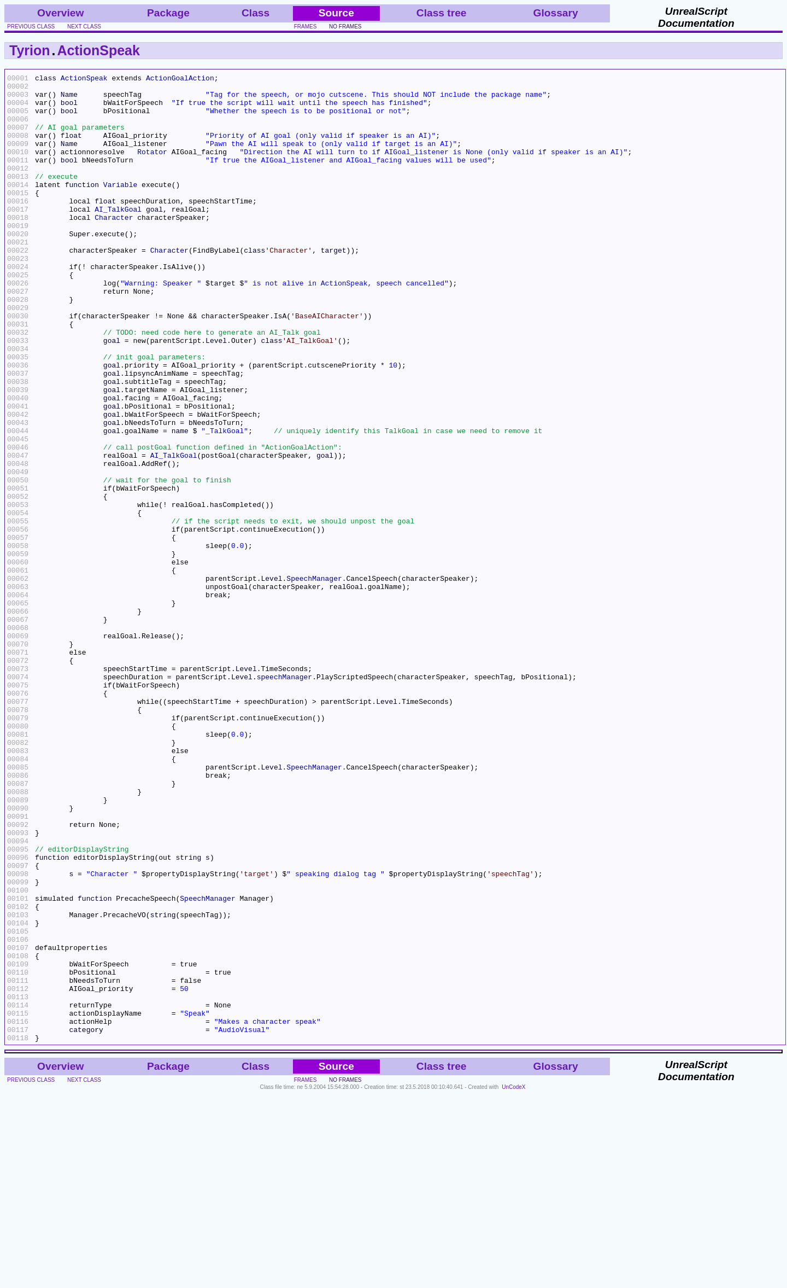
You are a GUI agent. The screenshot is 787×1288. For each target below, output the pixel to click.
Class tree (441, 13)
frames (305, 27)
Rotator (152, 168)
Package (168, 13)
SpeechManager (314, 680)
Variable (120, 207)
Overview (60, 13)
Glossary (555, 13)
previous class (31, 27)
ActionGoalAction (180, 79)
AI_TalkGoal (118, 237)
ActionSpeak (98, 50)
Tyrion (29, 50)
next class (84, 27)
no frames (345, 27)
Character (114, 247)
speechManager (284, 798)
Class (255, 13)
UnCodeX (513, 1281)
